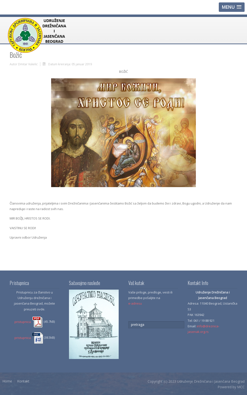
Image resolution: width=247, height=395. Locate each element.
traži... (128, 321)
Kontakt (23, 381)
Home (7, 381)
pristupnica (29, 322)
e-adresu (135, 303)
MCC (241, 387)
